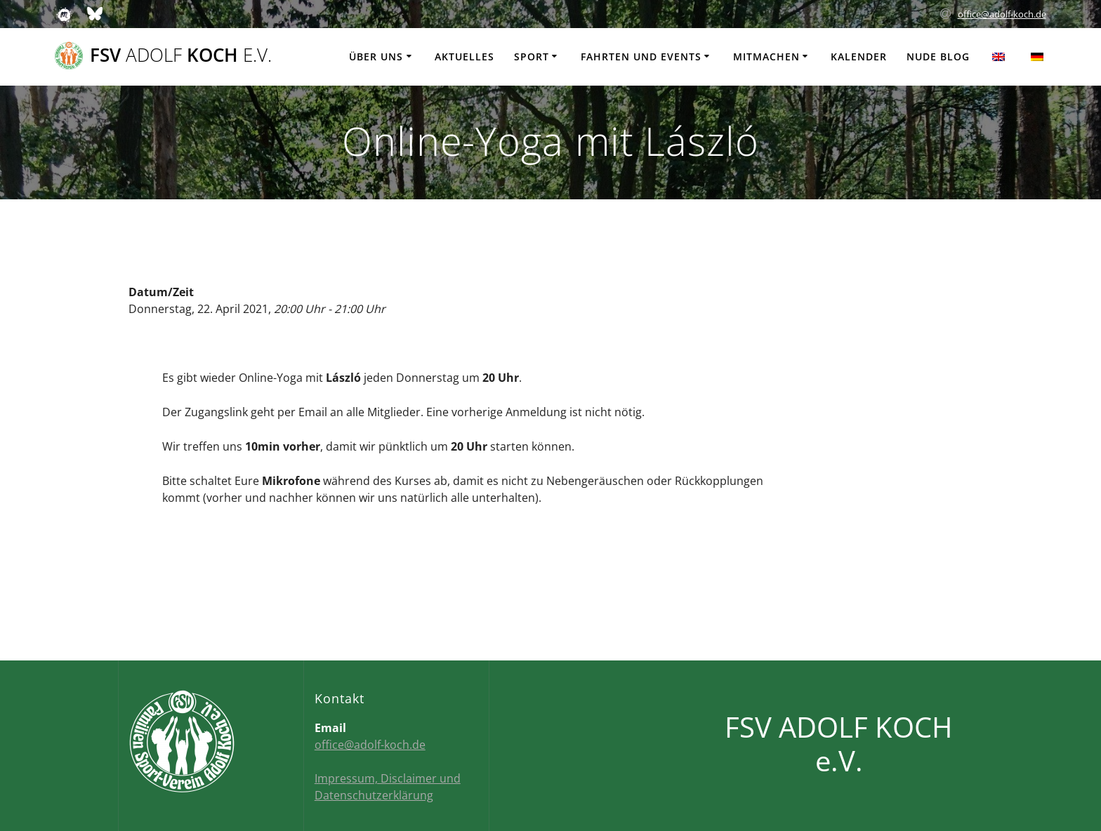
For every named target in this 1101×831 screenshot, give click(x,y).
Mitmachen (766, 56)
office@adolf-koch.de (1002, 14)
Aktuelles (464, 56)
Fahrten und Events (641, 56)
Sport (531, 56)
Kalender (859, 56)
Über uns (376, 56)
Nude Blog (938, 56)
